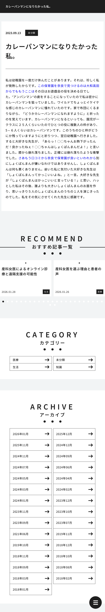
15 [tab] (66, 301)
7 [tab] (30, 301)
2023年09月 (21, 523)
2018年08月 (64, 567)
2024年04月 (64, 478)
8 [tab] (34, 301)
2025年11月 (21, 445)
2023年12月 (64, 500)
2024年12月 (64, 445)
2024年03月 (21, 489)
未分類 (31, 32)
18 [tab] (79, 301)
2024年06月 (64, 467)
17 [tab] (75, 301)
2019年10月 (21, 545)
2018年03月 (21, 578)
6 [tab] (25, 301)
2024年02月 (64, 489)
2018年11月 (21, 556)
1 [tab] (3, 301)
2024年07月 (21, 467)
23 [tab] (102, 301)
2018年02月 (64, 578)
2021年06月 (21, 534)
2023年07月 (64, 523)
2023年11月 (21, 512)
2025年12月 (64, 434)
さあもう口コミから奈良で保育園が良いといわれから (57, 158)
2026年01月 (21, 434)
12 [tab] (52, 301)
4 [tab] (16, 301)
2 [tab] (7, 301)
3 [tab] (12, 301)
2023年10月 (64, 512)
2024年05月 (21, 478)
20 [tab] (88, 301)
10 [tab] (43, 301)
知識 (59, 367)
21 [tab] (93, 301)
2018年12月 (64, 545)
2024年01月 (21, 500)
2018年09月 (21, 567)
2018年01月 (21, 589)
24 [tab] (50, 305)
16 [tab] (70, 301)
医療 (16, 360)
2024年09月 (64, 456)
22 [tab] (97, 301)
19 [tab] (84, 301)
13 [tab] (57, 301)
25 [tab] (55, 305)
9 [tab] (39, 301)
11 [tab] (48, 301)
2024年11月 (21, 456)
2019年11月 (64, 534)
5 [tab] (21, 301)
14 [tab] (61, 301)
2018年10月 (64, 556)
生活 (16, 367)
